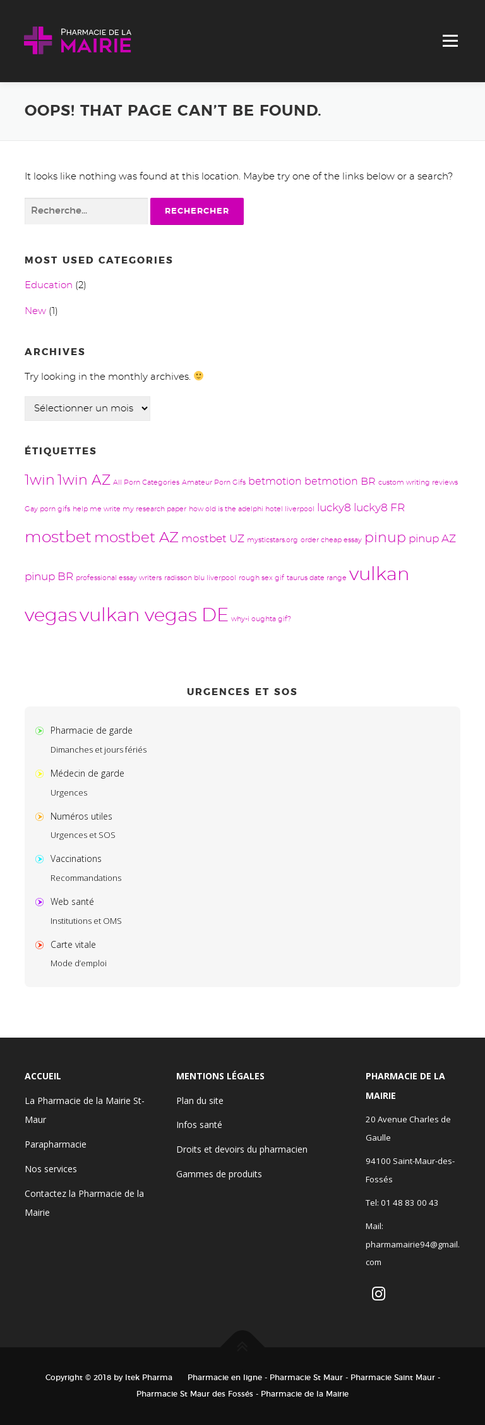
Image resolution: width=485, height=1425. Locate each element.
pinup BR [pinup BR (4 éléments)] (49, 576)
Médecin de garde (87, 773)
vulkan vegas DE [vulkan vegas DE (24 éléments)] (154, 616)
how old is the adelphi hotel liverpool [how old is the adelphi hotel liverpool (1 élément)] (251, 509)
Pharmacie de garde (92, 730)
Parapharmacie (56, 1144)
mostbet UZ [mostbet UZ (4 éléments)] (212, 538)
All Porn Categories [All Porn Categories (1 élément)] (146, 482)
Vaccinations (76, 858)
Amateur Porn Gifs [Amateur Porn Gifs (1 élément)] (214, 482)
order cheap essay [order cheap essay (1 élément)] (331, 540)
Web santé (72, 901)
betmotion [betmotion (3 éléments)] (275, 481)
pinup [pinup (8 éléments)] (385, 538)
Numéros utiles (81, 816)
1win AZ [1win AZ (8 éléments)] (84, 480)
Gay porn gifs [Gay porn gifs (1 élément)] (47, 509)
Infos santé (199, 1125)
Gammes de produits (219, 1174)
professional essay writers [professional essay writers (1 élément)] (119, 577)
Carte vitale (73, 944)
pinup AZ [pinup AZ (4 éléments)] (432, 538)
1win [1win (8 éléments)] (40, 480)
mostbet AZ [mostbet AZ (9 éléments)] (136, 538)
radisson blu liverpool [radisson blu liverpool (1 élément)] (200, 577)
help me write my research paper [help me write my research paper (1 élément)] (129, 509)
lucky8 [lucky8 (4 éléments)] (334, 507)
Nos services (51, 1169)
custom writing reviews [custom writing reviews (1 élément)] (418, 482)
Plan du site (200, 1101)
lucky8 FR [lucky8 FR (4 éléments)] (379, 507)
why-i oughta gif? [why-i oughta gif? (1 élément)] (261, 618)
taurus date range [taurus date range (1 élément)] (317, 577)
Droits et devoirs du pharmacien (242, 1149)
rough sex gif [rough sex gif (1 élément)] (261, 577)
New (35, 311)
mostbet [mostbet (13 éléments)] (58, 537)
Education (49, 285)
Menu (450, 40)
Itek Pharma (148, 1377)
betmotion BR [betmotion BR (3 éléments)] (340, 481)
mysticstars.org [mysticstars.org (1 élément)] (272, 540)
